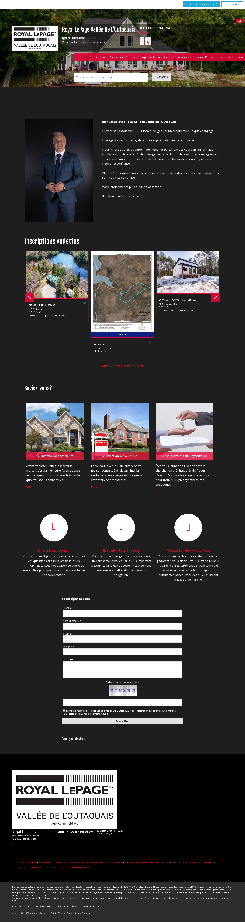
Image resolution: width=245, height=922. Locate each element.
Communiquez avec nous (189, 57)
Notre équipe (116, 57)
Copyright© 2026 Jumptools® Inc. (29, 913)
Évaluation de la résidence (121, 550)
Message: (68, 659)
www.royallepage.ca (205, 862)
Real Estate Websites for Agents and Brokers (68, 913)
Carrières (168, 57)
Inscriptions (101, 57)
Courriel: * (68, 633)
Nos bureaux (133, 57)
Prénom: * (68, 607)
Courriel (144, 32)
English (240, 20)
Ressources (211, 57)
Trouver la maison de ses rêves (188, 550)
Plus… (30, 487)
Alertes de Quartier (179, 862)
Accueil (88, 57)
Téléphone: (69, 646)
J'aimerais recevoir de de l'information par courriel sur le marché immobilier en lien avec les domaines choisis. (119, 712)
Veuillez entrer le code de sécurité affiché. (123, 682)
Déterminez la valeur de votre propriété (153, 862)
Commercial (129, 862)
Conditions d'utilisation (80, 867)
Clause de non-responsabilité (56, 867)
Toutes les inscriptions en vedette (122, 366)
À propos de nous (151, 57)
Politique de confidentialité (30, 867)
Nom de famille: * (72, 620)
